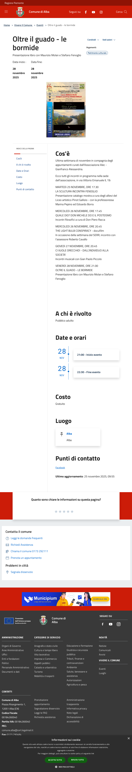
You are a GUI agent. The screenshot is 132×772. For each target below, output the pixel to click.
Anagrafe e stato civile (46, 646)
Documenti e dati (11, 672)
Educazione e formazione (80, 646)
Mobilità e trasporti (44, 676)
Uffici (4, 654)
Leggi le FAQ (40, 713)
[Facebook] (84, 12)
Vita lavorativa (41, 654)
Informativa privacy (77, 708)
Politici (5, 663)
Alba (69, 434)
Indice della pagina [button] (25, 148)
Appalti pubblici (42, 663)
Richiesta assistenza (44, 717)
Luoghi (102, 673)
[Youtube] (92, 12)
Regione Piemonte (14, 3)
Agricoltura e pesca (77, 684)
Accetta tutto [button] (55, 759)
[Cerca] (125, 12)
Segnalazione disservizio (47, 708)
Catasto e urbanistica (45, 667)
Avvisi (102, 654)
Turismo (38, 672)
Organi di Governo (11, 646)
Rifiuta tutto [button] (77, 759)
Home (7, 25)
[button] (66, 766)
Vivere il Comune (23, 25)
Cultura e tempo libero (46, 650)
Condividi (93, 40)
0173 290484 (14, 734)
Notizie (102, 646)
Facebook (60, 467)
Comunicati (105, 650)
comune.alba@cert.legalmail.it (17, 730)
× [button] (128, 738)
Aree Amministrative (13, 650)
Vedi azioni (109, 40)
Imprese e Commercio (45, 659)
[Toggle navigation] (6, 11)
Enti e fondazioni (10, 659)
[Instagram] (100, 12)
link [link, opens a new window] (92, 753)
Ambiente (72, 667)
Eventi (40, 25)
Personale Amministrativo (15, 667)
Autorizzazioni (74, 680)
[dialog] (66, 753)
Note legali (72, 713)
